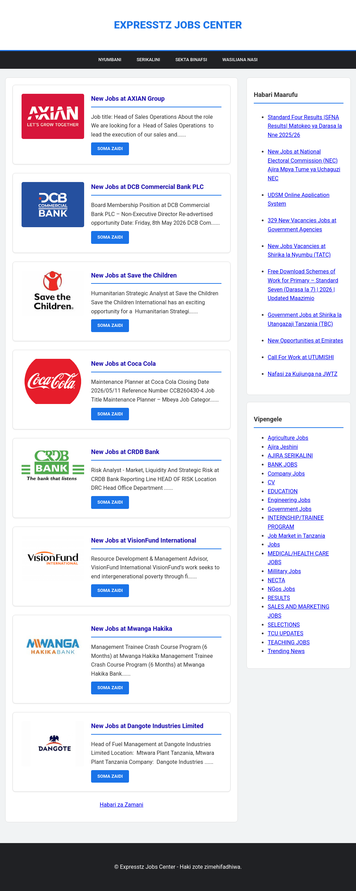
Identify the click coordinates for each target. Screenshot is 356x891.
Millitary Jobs (284, 571)
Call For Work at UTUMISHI (301, 357)
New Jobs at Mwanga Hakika (131, 628)
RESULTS (279, 598)
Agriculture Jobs (288, 438)
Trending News (286, 651)
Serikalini (148, 59)
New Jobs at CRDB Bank (125, 451)
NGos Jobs (281, 589)
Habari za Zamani (121, 804)
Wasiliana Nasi (240, 59)
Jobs (274, 544)
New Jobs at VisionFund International (143, 540)
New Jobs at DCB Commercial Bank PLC (147, 186)
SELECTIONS (284, 624)
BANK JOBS (282, 464)
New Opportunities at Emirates (305, 340)
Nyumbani (109, 59)
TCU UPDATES (285, 633)
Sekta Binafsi (191, 59)
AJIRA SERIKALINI (290, 455)
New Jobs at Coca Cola (123, 363)
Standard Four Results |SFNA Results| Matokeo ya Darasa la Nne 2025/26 (305, 126)
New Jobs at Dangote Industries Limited (147, 725)
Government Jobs (290, 509)
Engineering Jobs (289, 500)
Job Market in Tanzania (296, 536)
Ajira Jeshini (283, 447)
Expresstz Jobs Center (178, 25)
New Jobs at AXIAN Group (128, 98)
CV (271, 482)
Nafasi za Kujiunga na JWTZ (303, 374)
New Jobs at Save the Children (134, 275)
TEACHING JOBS (289, 642)
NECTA (276, 580)
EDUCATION (283, 491)
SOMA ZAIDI (110, 148)
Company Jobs (286, 473)
